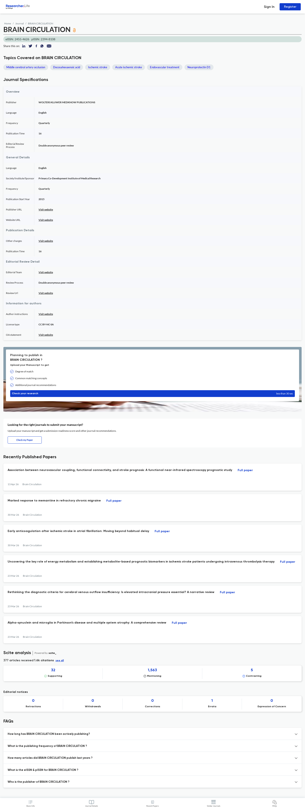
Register (290, 6)
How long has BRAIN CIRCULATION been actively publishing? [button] (49, 734)
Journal (19, 23)
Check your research (152, 393)
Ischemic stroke (97, 67)
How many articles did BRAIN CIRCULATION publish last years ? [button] (50, 758)
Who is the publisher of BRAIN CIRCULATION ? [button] (38, 782)
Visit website (46, 209)
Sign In (269, 7)
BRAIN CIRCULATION (40, 23)
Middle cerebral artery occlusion (25, 67)
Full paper (245, 470)
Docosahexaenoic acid (66, 67)
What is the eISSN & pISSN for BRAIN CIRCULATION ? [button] (43, 770)
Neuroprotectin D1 (199, 67)
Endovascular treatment (164, 67)
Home (7, 23)
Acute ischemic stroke (128, 67)
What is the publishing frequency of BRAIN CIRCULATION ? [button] (47, 746)
